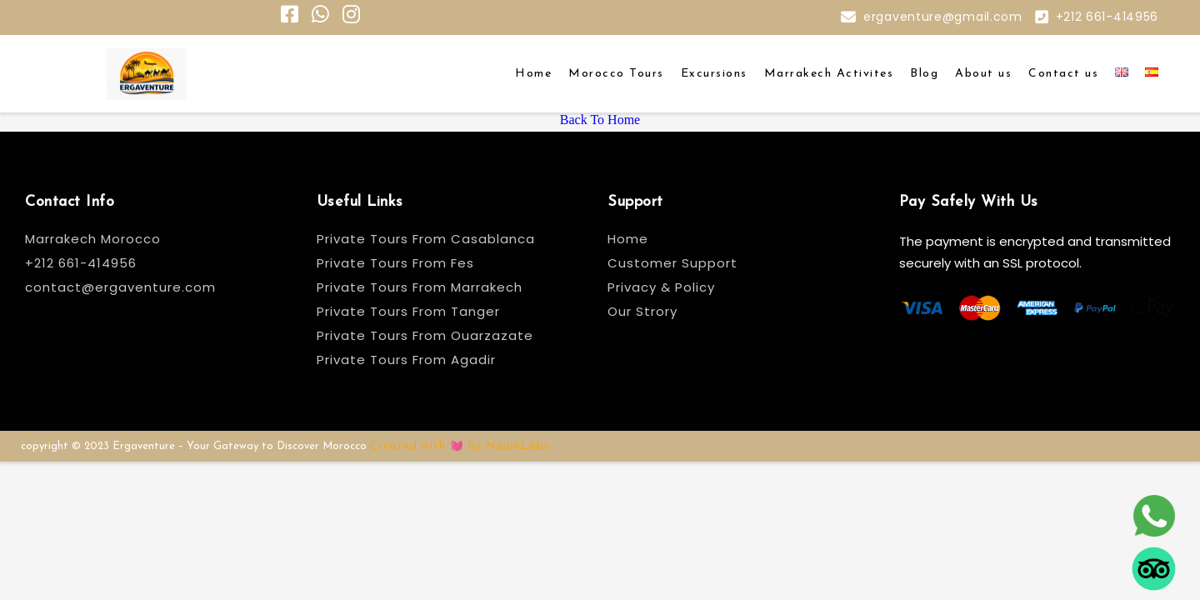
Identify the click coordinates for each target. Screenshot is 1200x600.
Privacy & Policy (661, 287)
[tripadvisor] (1153, 565)
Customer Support (673, 263)
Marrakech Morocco (93, 239)
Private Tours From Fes (395, 263)
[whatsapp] (1153, 512)
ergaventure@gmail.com (942, 16)
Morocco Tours (616, 74)
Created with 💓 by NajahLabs (460, 446)
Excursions (714, 74)
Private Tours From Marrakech (419, 287)
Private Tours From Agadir (406, 359)
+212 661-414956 (1107, 16)
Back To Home (600, 119)
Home (533, 74)
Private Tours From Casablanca (428, 239)
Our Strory (643, 311)
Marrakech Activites (829, 74)
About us (983, 74)
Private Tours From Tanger (408, 311)
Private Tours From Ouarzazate (425, 335)
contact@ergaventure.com (120, 287)
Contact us (1063, 74)
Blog (924, 74)
